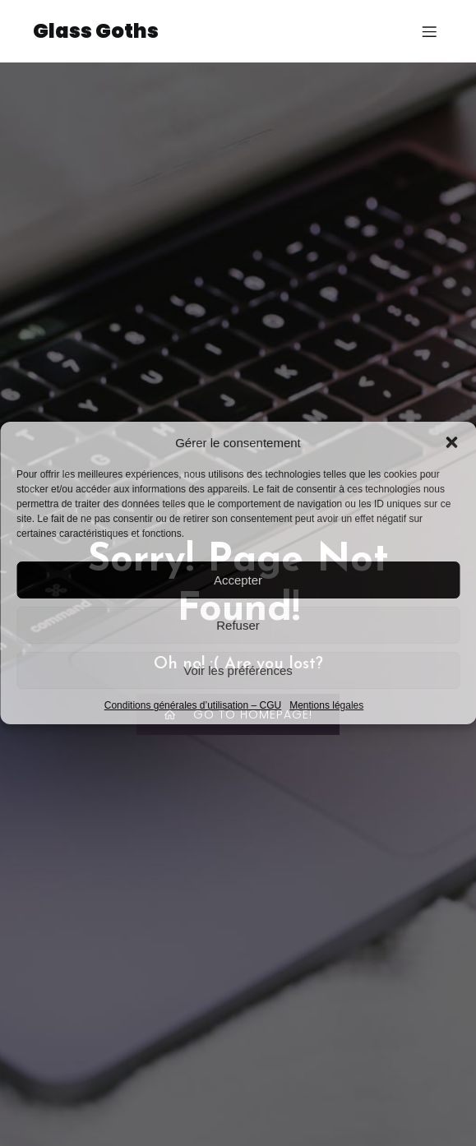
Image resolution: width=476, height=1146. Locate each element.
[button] (451, 442)
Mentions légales (326, 705)
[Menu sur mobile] (429, 31)
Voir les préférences (238, 670)
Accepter (238, 580)
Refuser (238, 625)
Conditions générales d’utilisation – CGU (192, 705)
